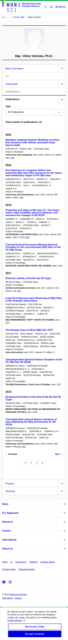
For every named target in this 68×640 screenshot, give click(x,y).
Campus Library (47, 562)
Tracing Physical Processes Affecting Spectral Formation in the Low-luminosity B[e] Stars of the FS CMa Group (33, 247)
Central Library (9, 569)
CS (51, 7)
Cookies (18, 598)
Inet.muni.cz (20, 562)
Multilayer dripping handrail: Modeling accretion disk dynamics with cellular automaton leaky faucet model (32, 142)
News (5, 504)
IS (11, 562)
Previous (11, 454)
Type (8, 106)
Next (59, 454)
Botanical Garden (27, 569)
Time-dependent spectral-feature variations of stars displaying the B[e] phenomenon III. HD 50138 (31, 422)
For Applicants (10, 513)
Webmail (33, 562)
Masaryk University (18, 594)
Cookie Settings (16, 623)
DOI (12, 158)
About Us (7, 548)
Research (7, 522)
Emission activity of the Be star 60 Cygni (28, 278)
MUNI (5, 562)
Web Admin (7, 598)
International (9, 539)
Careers (6, 530)
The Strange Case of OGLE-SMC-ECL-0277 (29, 330)
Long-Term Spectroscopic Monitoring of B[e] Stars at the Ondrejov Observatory (33, 299)
